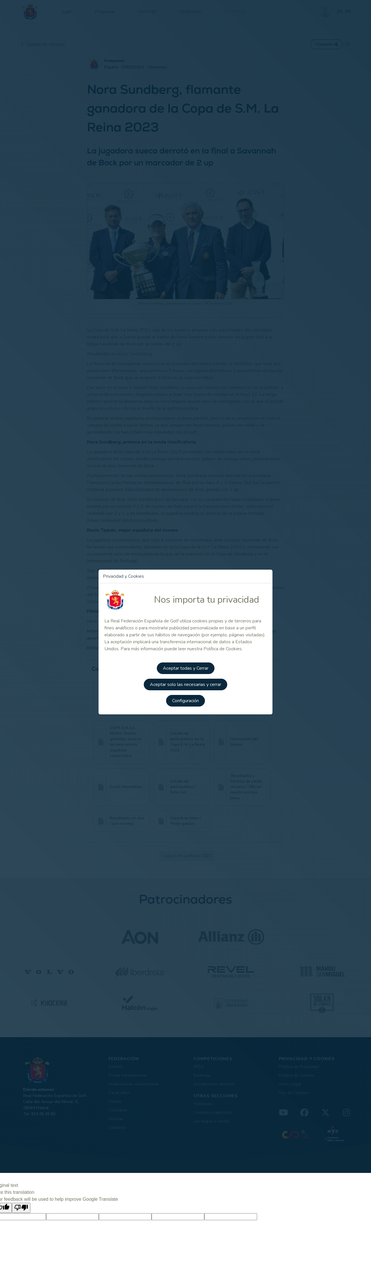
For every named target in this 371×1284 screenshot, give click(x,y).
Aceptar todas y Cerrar (185, 668)
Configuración (185, 701)
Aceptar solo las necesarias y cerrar (185, 684)
